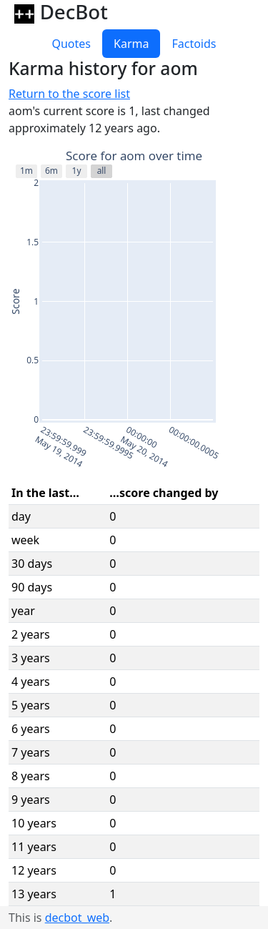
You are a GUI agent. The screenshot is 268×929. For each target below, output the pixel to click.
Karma (131, 43)
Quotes (71, 43)
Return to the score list (69, 94)
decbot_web (77, 917)
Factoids (194, 43)
